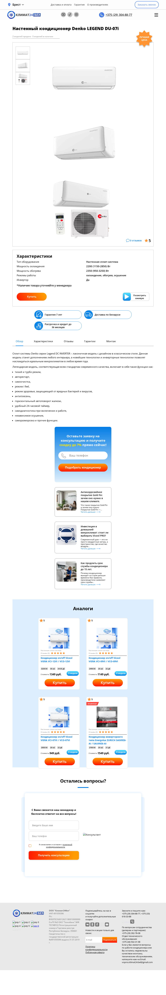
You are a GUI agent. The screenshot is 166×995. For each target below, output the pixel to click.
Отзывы (68, 341)
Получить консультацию (54, 855)
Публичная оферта (94, 952)
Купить (31, 296)
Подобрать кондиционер (83, 467)
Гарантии (89, 341)
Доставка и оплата (61, 4)
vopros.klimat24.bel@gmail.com (137, 962)
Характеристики (43, 341)
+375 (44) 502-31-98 (131, 941)
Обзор (19, 341)
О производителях (97, 4)
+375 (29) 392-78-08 (131, 933)
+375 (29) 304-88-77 (119, 15)
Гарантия (79, 4)
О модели (72, 673)
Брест (18, 4)
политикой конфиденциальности (59, 845)
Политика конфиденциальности (96, 948)
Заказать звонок (147, 4)
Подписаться (109, 940)
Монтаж (111, 341)
